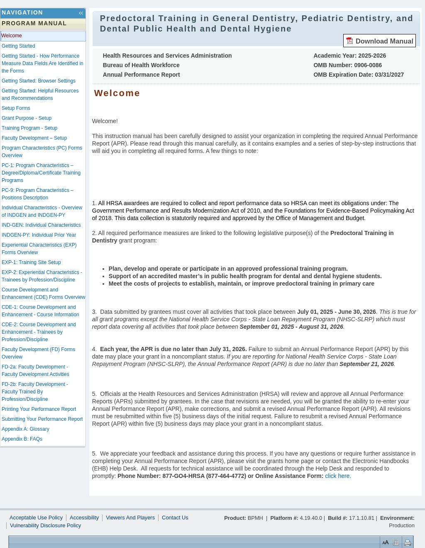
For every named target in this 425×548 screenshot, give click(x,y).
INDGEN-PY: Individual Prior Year (39, 235)
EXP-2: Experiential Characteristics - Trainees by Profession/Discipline (42, 276)
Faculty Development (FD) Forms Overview (38, 353)
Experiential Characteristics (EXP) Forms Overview (39, 248)
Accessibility (84, 518)
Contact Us (175, 518)
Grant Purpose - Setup (26, 118)
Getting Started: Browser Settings (39, 81)
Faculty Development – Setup (34, 138)
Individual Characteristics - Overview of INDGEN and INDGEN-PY (42, 211)
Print (406, 542)
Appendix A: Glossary (25, 429)
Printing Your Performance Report (39, 409)
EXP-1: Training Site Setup (31, 262)
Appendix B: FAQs (22, 439)
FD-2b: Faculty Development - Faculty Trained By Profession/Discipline (35, 391)
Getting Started (18, 46)
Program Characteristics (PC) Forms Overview (42, 151)
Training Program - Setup (29, 128)
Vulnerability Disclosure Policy (45, 526)
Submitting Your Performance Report (42, 419)
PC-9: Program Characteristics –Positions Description (37, 194)
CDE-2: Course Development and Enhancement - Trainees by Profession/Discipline (39, 332)
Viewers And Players (130, 518)
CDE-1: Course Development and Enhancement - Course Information (40, 311)
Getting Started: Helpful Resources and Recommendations (40, 94)
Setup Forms (16, 108)
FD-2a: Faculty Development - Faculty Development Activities (35, 370)
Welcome (11, 36)
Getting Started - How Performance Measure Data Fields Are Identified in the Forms (42, 63)
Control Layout (395, 542)
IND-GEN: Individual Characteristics (41, 225)
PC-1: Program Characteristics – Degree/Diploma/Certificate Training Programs (41, 172)
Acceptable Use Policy (36, 518)
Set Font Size (385, 542)
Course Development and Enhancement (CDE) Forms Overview (43, 293)
